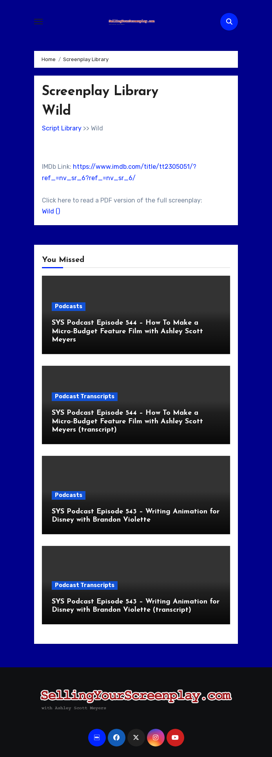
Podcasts (68, 306)
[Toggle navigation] (38, 21)
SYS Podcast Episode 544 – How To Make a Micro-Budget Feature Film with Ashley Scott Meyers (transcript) (127, 421)
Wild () (51, 211)
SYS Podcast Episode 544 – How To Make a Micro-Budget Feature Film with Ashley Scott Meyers (127, 331)
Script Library (62, 128)
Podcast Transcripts (84, 396)
